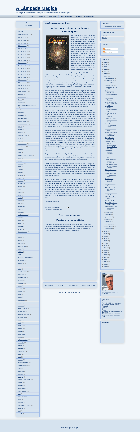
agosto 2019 (108, 212)
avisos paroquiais (22, 118)
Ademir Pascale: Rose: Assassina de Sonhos (111, 208)
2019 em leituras (56, 209)
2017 (105, 234)
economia (20, 175)
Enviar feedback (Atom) (74, 292)
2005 (105, 261)
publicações (21, 342)
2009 (105, 252)
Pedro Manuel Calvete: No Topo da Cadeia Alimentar (111, 166)
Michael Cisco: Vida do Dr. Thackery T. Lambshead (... (111, 134)
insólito (19, 254)
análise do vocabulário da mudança (27, 105)
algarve (20, 99)
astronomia (21, 115)
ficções (19, 209)
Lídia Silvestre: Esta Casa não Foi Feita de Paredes (111, 147)
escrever (20, 186)
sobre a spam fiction (23, 362)
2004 (105, 264)
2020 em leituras (22, 80)
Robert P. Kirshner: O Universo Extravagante (110, 161)
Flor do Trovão (107, 302)
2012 (105, 245)
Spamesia (32, 16)
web (19, 411)
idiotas (19, 240)
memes (20, 297)
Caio (104, 309)
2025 (105, 62)
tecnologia (20, 377)
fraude (19, 217)
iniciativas (20, 252)
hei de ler (20, 229)
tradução (20, 382)
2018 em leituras (22, 74)
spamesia (20, 374)
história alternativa (22, 232)
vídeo (19, 399)
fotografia (20, 212)
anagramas (21, 102)
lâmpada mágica (22, 271)
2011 (105, 248)
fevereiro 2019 (109, 226)
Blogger (75, 428)
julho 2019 (108, 214)
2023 (105, 66)
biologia (20, 129)
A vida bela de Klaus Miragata (111, 304)
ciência (19, 138)
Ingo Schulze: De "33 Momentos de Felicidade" (110, 115)
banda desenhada (22, 124)
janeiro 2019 (108, 228)
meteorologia (21, 300)
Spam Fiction (105, 299)
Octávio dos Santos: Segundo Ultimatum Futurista (111, 120)
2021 (105, 71)
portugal (20, 331)
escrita (19, 189)
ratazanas (20, 348)
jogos (19, 266)
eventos (20, 198)
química (20, 345)
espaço (19, 192)
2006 (105, 259)
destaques (20, 163)
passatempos (21, 311)
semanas (20, 360)
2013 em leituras (22, 60)
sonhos (19, 368)
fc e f (19, 203)
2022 (105, 69)
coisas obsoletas (22, 144)
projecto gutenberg (23, 340)
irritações (20, 263)
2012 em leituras (22, 57)
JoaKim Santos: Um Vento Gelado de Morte (110, 175)
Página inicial (72, 285)
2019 (105, 76)
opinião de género (22, 308)
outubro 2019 (109, 82)
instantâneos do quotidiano (25, 257)
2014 (105, 240)
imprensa (20, 243)
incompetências (22, 246)
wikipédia (20, 413)
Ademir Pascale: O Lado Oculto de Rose (110, 189)
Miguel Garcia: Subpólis (109, 106)
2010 (105, 250)
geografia (20, 226)
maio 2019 (108, 219)
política (19, 325)
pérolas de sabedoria (23, 314)
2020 (105, 73)
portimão (20, 328)
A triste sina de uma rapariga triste (112, 303)
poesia (19, 323)
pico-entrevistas (22, 317)
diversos (20, 166)
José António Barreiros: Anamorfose (109, 152)
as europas (21, 112)
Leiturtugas (52, 16)
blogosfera (20, 132)
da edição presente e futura (25, 155)
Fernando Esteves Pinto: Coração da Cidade (110, 125)
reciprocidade (21, 351)
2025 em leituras (22, 88)
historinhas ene (22, 234)
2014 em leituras (22, 63)
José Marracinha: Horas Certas (109, 91)
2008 (105, 254)
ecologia (20, 172)
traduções (20, 385)
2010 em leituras (22, 51)
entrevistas (20, 181)
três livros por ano (22, 391)
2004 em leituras (22, 40)
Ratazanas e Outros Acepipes (85, 16)
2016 (105, 236)
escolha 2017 (21, 183)
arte (19, 109)
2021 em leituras (22, 82)
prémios (20, 337)
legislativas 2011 (22, 277)
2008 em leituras (22, 46)
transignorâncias (22, 388)
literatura (20, 291)
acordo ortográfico (22, 91)
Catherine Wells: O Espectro (110, 142)
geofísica (20, 223)
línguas (19, 286)
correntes (20, 149)
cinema (19, 141)
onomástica (21, 305)
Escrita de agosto (109, 200)
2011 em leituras (22, 54)
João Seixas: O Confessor (109, 99)
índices (19, 249)
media (19, 294)
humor (19, 237)
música (19, 303)
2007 (105, 257)
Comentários (107, 52)
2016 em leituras (22, 68)
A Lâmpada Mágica (36, 8)
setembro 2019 (109, 85)
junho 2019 (108, 217)
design (19, 158)
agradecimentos (22, 97)
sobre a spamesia (22, 365)
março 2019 (108, 224)
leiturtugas (20, 283)
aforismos (20, 94)
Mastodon (104, 35)
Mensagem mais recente (54, 285)
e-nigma (20, 169)
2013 (105, 243)
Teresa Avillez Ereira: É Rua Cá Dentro (111, 203)
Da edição (42, 16)
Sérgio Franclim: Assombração (109, 138)
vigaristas (20, 402)
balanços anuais (22, 121)
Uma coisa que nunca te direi (112, 313)
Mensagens (107, 49)
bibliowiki (20, 126)
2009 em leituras (22, 48)
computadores (21, 146)
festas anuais (21, 206)
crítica (19, 152)
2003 (105, 266)
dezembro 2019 (109, 78)
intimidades (21, 260)
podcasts (20, 320)
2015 (105, 238)
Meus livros (21, 16)
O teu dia (105, 306)
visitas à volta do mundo (24, 405)
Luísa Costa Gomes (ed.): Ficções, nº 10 (111, 102)
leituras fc (20, 280)
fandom (20, 200)
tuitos (19, 394)
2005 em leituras (22, 43)
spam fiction (21, 371)
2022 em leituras (22, 85)
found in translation (23, 215)
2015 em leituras (22, 65)
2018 (105, 231)
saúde (19, 357)
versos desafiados (22, 396)
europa (19, 195)
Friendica (104, 38)
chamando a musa (23, 135)
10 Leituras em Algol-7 (23, 34)
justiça (19, 269)
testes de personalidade (24, 379)
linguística (20, 288)
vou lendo (20, 408)
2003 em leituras (22, 37)
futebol (19, 220)
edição (19, 178)
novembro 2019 (109, 80)
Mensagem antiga (88, 285)
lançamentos (21, 274)
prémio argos (21, 334)
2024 (105, 64)
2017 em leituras (22, 71)
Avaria (105, 307)
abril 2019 (108, 221)
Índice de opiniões (66, 16)
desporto (20, 161)
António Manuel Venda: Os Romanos (109, 180)
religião (19, 354)
